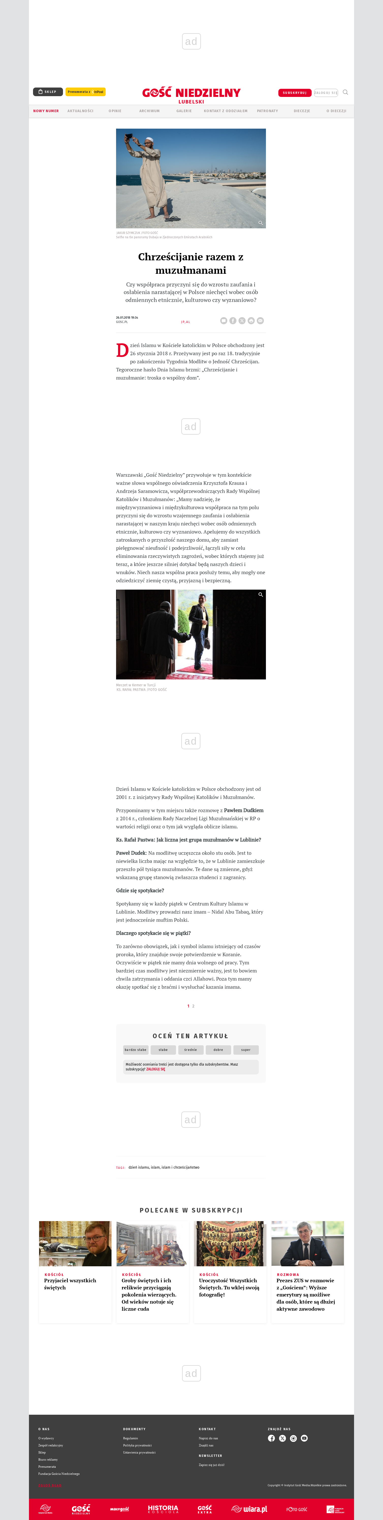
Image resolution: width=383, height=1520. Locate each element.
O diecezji (336, 111)
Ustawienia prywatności (139, 1452)
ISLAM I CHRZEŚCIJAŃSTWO (180, 1167)
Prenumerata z (85, 92)
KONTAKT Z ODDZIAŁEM (226, 111)
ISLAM (155, 1167)
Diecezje (302, 111)
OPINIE (115, 111)
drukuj (252, 319)
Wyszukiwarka (345, 92)
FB (233, 319)
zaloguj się (326, 93)
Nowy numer (46, 111)
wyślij (261, 319)
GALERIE (184, 111)
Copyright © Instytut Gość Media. (289, 1485)
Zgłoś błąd (50, 1485)
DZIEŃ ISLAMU (139, 1167)
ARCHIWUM (149, 111)
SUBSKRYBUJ (295, 93)
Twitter (243, 319)
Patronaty (267, 111)
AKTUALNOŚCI (80, 111)
